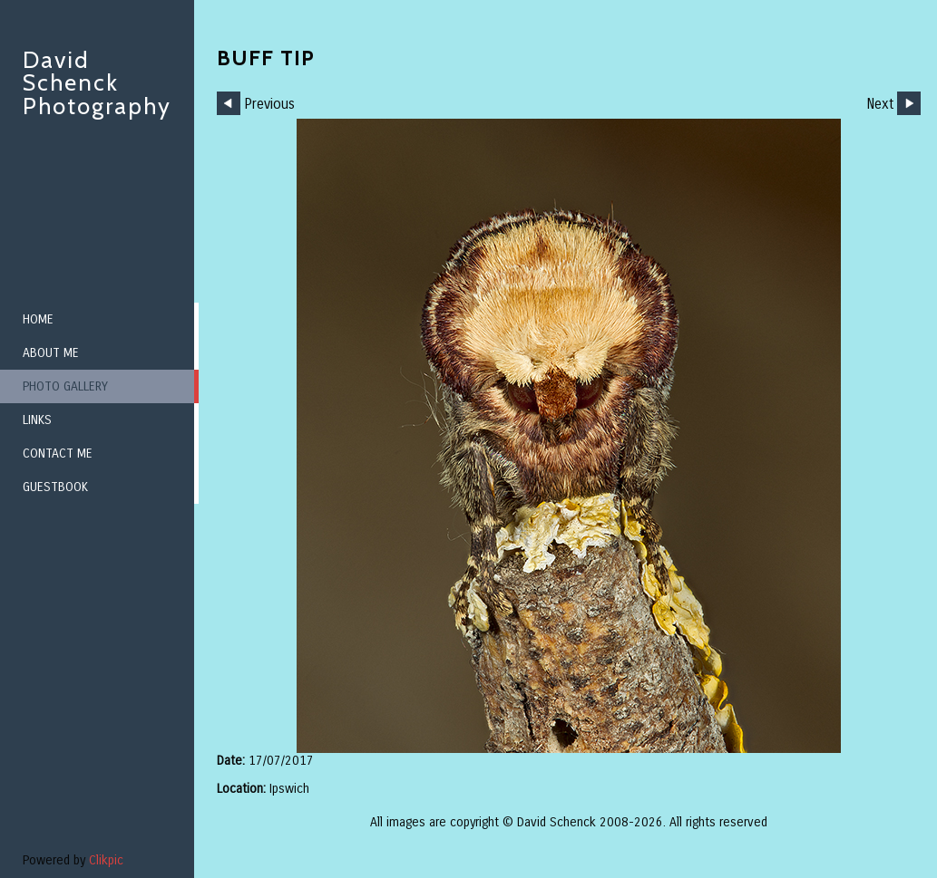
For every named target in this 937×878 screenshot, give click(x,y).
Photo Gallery (65, 386)
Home (38, 319)
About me (51, 353)
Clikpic (106, 860)
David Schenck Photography (97, 83)
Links (37, 420)
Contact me (58, 453)
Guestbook (55, 487)
